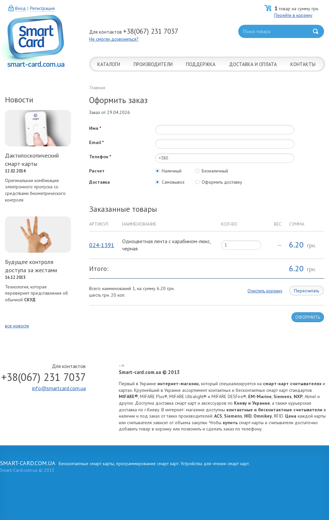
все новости (17, 326)
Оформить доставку (218, 182)
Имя (93, 128)
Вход (20, 8)
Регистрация (42, 8)
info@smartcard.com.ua (59, 388)
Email (95, 142)
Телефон (98, 157)
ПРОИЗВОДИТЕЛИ (153, 64)
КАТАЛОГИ (108, 64)
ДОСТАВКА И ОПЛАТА (253, 64)
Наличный (168, 171)
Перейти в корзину (293, 15)
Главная (97, 88)
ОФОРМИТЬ (307, 317)
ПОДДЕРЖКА (200, 64)
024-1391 (101, 245)
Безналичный (211, 171)
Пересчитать (306, 291)
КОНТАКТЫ (302, 64)
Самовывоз (169, 182)
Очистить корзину (264, 291)
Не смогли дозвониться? (114, 39)
